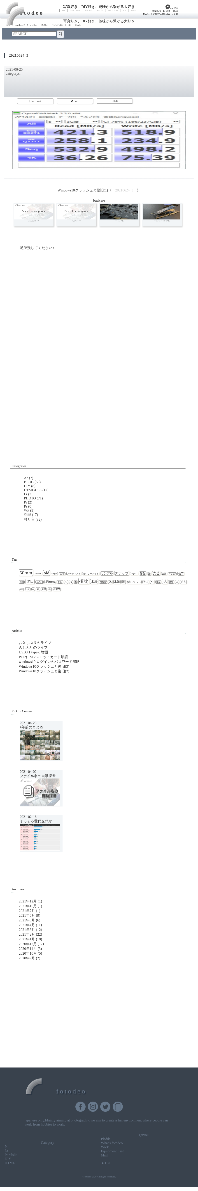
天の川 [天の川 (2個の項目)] (39, 582)
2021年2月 (27, 934)
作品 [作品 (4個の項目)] (143, 573)
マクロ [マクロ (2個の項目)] (134, 573)
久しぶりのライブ (33, 647)
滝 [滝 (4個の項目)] (123, 581)
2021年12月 (28, 901)
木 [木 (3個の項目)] (66, 581)
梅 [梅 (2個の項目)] (76, 582)
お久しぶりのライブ (35, 643)
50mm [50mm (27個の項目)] (25, 573)
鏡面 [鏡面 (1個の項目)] (21, 589)
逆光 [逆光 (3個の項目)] (183, 581)
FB (124, 10)
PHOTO (30, 498)
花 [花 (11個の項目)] (165, 581)
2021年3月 (27, 930)
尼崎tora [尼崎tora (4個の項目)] (50, 581)
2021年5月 (27, 920)
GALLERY (75, 10)
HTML (10, 1163)
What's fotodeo (112, 1143)
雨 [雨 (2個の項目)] (33, 589)
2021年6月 (27, 915)
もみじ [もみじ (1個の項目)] (62, 574)
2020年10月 (28, 953)
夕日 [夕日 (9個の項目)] (30, 581)
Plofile (106, 1139)
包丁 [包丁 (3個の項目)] (181, 573)
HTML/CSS (33, 490)
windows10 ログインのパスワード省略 (49, 662)
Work (105, 1147)
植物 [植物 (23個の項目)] (84, 581)
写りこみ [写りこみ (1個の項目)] (172, 574)
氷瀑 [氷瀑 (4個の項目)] (117, 581)
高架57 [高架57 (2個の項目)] (56, 589)
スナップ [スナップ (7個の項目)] (121, 573)
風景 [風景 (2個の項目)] (44, 589)
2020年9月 (27, 958)
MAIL (134, 10)
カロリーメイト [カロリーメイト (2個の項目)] (91, 573)
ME (63, 10)
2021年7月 (27, 911)
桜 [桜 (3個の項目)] (71, 581)
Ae (26, 478)
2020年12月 (28, 944)
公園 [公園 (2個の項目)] (164, 573)
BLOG (100, 10)
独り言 (29, 519)
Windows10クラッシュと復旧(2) (44, 671)
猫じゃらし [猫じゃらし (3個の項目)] (134, 581)
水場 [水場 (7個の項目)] (94, 581)
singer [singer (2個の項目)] (54, 573)
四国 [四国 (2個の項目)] (21, 582)
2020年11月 (28, 949)
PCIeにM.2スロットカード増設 (43, 657)
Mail (104, 1155)
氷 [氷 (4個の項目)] (110, 581)
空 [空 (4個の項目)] (152, 581)
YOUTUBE (113, 10)
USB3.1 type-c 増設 (33, 652)
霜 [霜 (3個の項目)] (38, 589)
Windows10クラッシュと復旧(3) (44, 666)
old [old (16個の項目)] (46, 573)
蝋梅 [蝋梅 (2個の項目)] (171, 582)
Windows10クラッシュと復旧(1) (83, 190)
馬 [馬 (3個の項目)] (49, 589)
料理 (27, 515)
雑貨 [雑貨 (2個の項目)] (27, 589)
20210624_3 (18, 55)
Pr (25, 502)
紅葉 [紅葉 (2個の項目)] (158, 582)
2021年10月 (28, 906)
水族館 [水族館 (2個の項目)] (103, 582)
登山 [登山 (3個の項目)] (146, 581)
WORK (88, 10)
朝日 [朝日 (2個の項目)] (60, 582)
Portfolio (11, 1155)
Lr (25, 494)
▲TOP (106, 1163)
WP (26, 510)
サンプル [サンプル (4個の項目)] (107, 573)
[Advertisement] (99, 422)
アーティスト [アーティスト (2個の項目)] (74, 573)
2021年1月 (27, 939)
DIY (27, 486)
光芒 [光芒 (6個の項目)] (156, 573)
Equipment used (112, 1151)
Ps (25, 506)
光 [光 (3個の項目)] (149, 573)
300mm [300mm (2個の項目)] (38, 573)
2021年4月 (27, 925)
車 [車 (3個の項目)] (177, 581)
